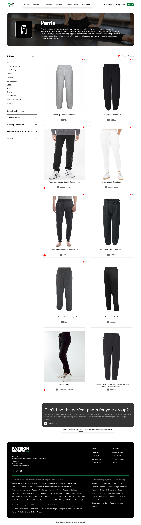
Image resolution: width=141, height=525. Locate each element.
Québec (95, 496)
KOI (42, 496)
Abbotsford (102, 483)
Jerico (69, 483)
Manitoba (111, 493)
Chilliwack (103, 490)
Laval (126, 500)
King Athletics (34, 496)
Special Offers (72, 5)
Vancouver (112, 483)
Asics (29, 490)
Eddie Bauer (70, 493)
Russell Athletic (33, 500)
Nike (74, 483)
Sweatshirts (11, 96)
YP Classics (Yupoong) (74, 500)
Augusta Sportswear (39, 490)
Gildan (25, 496)
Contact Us (116, 462)
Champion (27, 483)
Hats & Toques (12, 70)
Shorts (9, 92)
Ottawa (120, 503)
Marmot (48, 496)
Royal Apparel (38, 487)
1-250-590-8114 (17, 463)
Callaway (74, 490)
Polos (9, 88)
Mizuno (55, 496)
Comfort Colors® (39, 483)
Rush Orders (116, 456)
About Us (36, 5)
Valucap (61, 500)
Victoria (120, 483)
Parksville (95, 487)
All (8, 63)
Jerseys (10, 77)
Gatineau (112, 500)
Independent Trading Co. (56, 483)
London (120, 500)
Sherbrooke (96, 503)
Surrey (94, 483)
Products (48, 5)
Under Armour (63, 487)
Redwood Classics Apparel (22, 487)
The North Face (51, 487)
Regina (94, 493)
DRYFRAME (60, 493)
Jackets (10, 74)
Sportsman (44, 500)
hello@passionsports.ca (20, 465)
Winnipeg (119, 493)
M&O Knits (63, 496)
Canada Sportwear (19, 493)
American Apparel (18, 490)
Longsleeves (12, 81)
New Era (72, 496)
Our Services (96, 459)
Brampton (103, 500)
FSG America (17, 496)
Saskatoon (102, 493)
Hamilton (113, 496)
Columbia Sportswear (47, 493)
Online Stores (97, 462)
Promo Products (118, 459)
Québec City (122, 496)
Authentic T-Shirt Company (59, 490)
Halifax (94, 506)
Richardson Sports (19, 500)
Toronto (113, 503)
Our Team (95, 456)
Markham (105, 503)
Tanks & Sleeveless (14, 100)
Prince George (113, 487)
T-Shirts (10, 103)
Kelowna (95, 490)
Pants (9, 85)
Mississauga (103, 496)
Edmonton (112, 490)
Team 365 (53, 500)
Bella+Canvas (17, 483)
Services (59, 5)
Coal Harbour (32, 493)
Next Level (81, 496)
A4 (71, 487)
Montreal (95, 500)
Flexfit (78, 493)
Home (26, 5)
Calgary (120, 490)
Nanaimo (103, 487)
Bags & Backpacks (14, 66)
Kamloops (124, 487)
